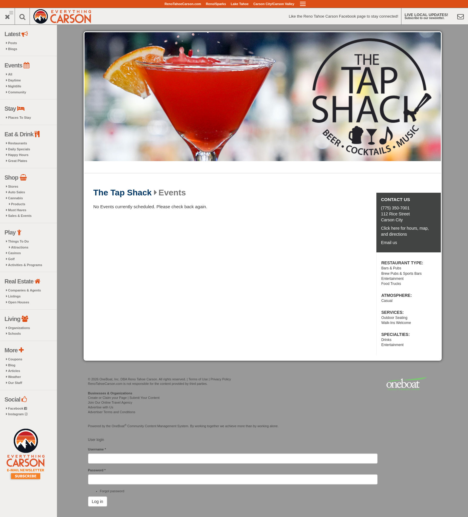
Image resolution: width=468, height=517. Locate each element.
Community (17, 92)
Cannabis (15, 198)
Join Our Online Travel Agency (110, 402)
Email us (389, 242)
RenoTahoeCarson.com (182, 4)
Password (97, 470)
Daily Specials (19, 149)
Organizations (19, 328)
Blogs (12, 49)
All (10, 74)
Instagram (17, 414)
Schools (14, 333)
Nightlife (14, 86)
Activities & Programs (25, 265)
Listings (14, 296)
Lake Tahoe (240, 4)
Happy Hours (18, 155)
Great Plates (17, 161)
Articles (14, 371)
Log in (97, 501)
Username (97, 449)
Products (18, 204)
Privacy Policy (220, 379)
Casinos (14, 253)
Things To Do (18, 241)
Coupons (15, 359)
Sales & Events (20, 215)
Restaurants (17, 143)
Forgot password (112, 491)
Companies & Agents (24, 290)
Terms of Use (198, 379)
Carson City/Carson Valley (273, 4)
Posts (12, 43)
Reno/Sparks (216, 4)
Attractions (19, 247)
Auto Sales (16, 192)
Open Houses (18, 302)
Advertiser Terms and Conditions (112, 412)
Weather (14, 377)
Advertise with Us (100, 407)
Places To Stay (19, 117)
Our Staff (15, 383)
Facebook (17, 408)
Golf (11, 259)
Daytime (14, 80)
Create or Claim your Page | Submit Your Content (124, 397)
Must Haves (17, 210)
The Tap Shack (122, 192)
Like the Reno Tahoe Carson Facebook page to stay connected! (343, 16)
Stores (13, 186)
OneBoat (119, 426)
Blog (11, 365)
